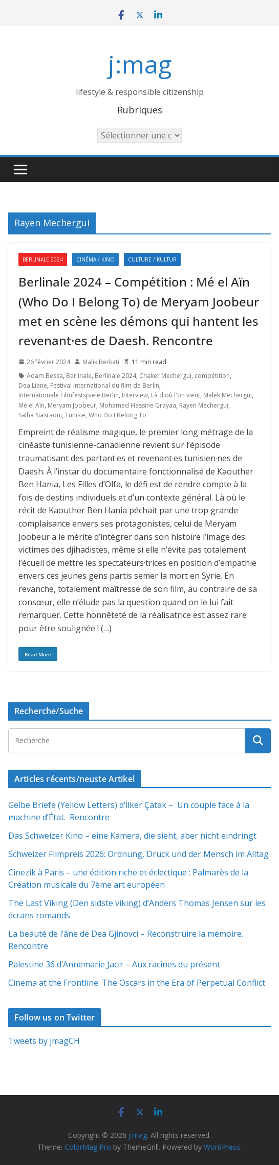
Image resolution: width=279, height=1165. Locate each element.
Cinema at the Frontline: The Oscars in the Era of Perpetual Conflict (136, 982)
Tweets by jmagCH (44, 1041)
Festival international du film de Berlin (104, 385)
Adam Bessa (45, 375)
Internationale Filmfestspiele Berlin (68, 395)
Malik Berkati (100, 362)
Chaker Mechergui (165, 375)
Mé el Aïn (31, 405)
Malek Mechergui (227, 395)
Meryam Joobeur (72, 405)
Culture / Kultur (152, 259)
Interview (135, 395)
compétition (212, 375)
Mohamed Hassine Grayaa (137, 405)
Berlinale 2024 (43, 259)
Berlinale (79, 375)
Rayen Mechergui (203, 405)
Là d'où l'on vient (175, 395)
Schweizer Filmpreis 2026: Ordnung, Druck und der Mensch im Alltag (138, 854)
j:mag (139, 64)
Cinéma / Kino (95, 259)
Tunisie (75, 415)
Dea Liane (32, 385)
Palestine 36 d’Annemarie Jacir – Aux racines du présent (114, 964)
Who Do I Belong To (117, 415)
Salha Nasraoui (40, 415)
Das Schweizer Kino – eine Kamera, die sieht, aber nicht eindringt (132, 835)
